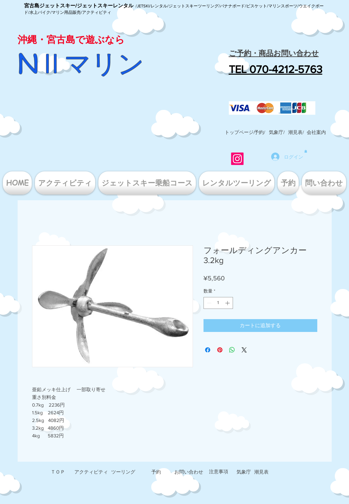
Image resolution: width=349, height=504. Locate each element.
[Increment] (228, 303)
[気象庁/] (277, 132)
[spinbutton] (218, 303)
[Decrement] (208, 303)
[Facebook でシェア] (208, 350)
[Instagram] (237, 159)
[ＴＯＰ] (58, 472)
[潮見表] (261, 472)
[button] (316, 132)
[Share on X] (244, 350)
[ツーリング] (123, 472)
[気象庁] (244, 472)
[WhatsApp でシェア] (232, 350)
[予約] (156, 472)
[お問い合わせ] (188, 472)
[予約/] (260, 132)
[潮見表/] (296, 132)
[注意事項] (218, 471)
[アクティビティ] (91, 472)
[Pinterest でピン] (220, 350)
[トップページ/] (239, 132)
